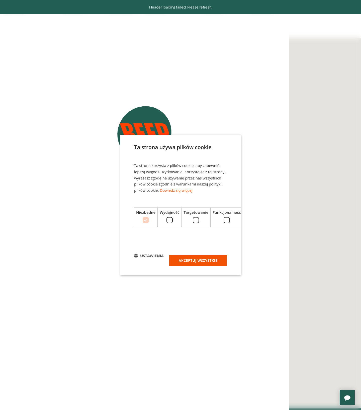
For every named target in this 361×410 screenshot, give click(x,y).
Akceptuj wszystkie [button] (198, 260)
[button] (149, 255)
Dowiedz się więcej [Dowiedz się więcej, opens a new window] (176, 190)
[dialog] (180, 205)
